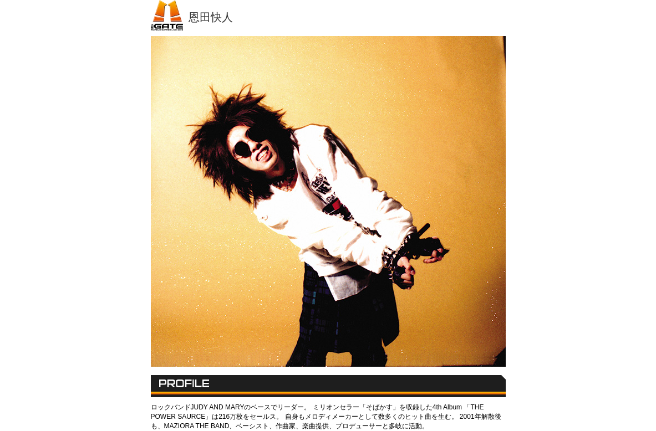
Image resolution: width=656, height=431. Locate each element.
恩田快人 (211, 17)
